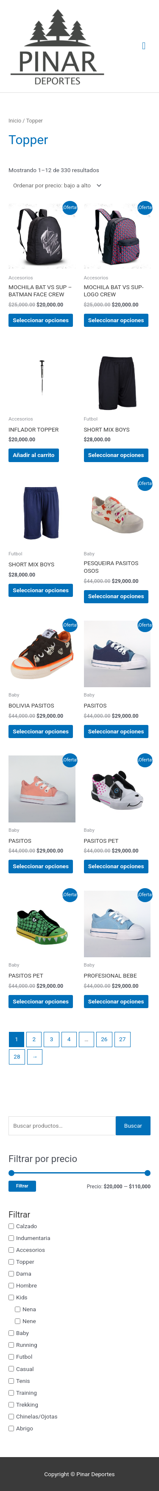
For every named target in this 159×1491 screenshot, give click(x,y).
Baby (22, 1332)
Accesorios (30, 1249)
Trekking (27, 1404)
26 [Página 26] (104, 1039)
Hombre (26, 1285)
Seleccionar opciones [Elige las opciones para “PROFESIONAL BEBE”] (116, 1001)
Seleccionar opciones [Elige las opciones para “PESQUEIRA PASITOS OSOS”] (116, 596)
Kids (22, 1297)
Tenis (23, 1380)
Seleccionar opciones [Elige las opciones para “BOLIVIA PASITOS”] (41, 731)
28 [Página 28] (17, 1056)
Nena (29, 1309)
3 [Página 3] (51, 1039)
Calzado (26, 1225)
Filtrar (22, 1186)
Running (26, 1344)
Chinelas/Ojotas (36, 1416)
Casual (25, 1368)
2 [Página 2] (34, 1039)
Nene (29, 1321)
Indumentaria (33, 1237)
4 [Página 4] (69, 1039)
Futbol (24, 1356)
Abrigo (24, 1428)
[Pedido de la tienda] (55, 185)
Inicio (14, 120)
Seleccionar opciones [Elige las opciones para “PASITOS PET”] (116, 866)
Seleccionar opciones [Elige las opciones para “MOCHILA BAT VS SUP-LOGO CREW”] (116, 320)
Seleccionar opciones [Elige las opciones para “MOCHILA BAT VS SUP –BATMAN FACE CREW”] (41, 320)
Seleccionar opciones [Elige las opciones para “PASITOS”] (116, 731)
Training (26, 1392)
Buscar (133, 1125)
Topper (25, 1261)
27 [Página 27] (122, 1039)
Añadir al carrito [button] (33, 454)
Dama (23, 1273)
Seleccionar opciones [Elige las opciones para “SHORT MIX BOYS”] (116, 454)
